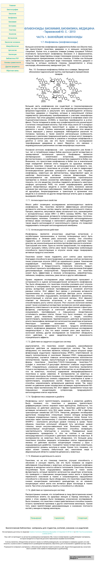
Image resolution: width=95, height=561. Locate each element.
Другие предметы (12, 67)
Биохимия (12, 22)
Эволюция (12, 54)
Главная (12, 5)
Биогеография (12, 10)
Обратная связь (12, 71)
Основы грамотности (12, 62)
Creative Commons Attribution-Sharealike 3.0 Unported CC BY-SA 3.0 (51, 532)
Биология (12, 14)
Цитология (12, 50)
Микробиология (12, 46)
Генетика (12, 30)
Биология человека (12, 42)
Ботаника (12, 26)
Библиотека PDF (12, 58)
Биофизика (12, 18)
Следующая (82, 518)
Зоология (12, 34)
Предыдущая (36, 518)
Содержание (59, 518)
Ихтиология (12, 38)
